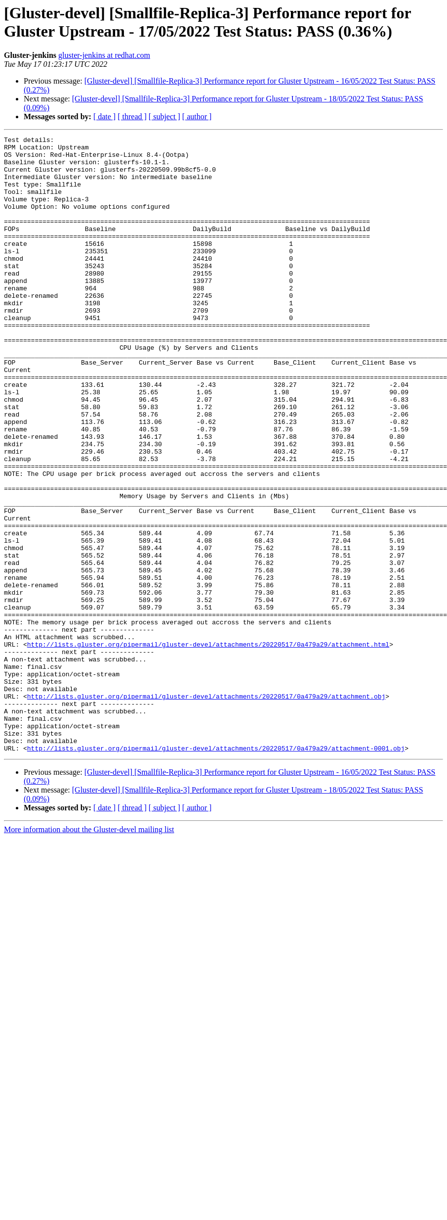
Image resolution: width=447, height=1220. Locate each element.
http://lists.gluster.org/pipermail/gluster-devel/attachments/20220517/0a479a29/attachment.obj (206, 808)
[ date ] (104, 116)
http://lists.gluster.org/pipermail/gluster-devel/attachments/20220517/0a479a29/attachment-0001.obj (216, 871)
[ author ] (197, 116)
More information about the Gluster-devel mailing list (89, 952)
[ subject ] (164, 116)
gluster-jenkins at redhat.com (104, 55)
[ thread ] (132, 116)
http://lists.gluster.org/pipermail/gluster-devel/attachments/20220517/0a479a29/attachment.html (208, 746)
